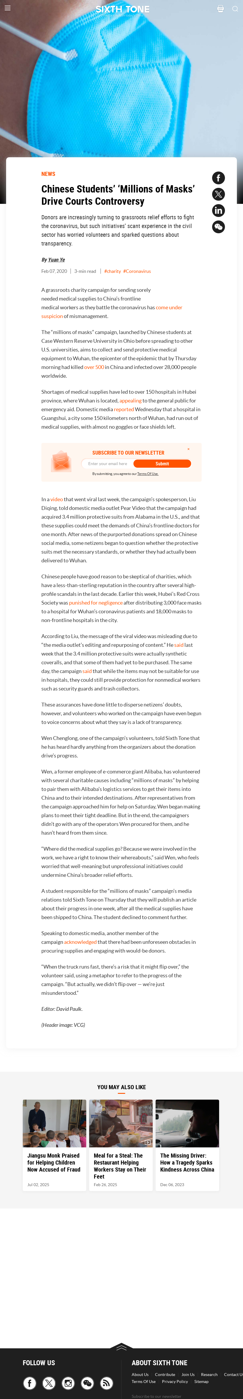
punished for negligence (96, 603)
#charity (112, 271)
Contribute (165, 1374)
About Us (140, 1374)
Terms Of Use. (148, 474)
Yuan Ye (56, 259)
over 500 (94, 367)
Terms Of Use (144, 1381)
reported (124, 409)
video (56, 499)
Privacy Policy (175, 1381)
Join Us (188, 1374)
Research (209, 1374)
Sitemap (201, 1381)
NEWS (48, 174)
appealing (130, 401)
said (179, 645)
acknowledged (80, 942)
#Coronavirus (137, 271)
